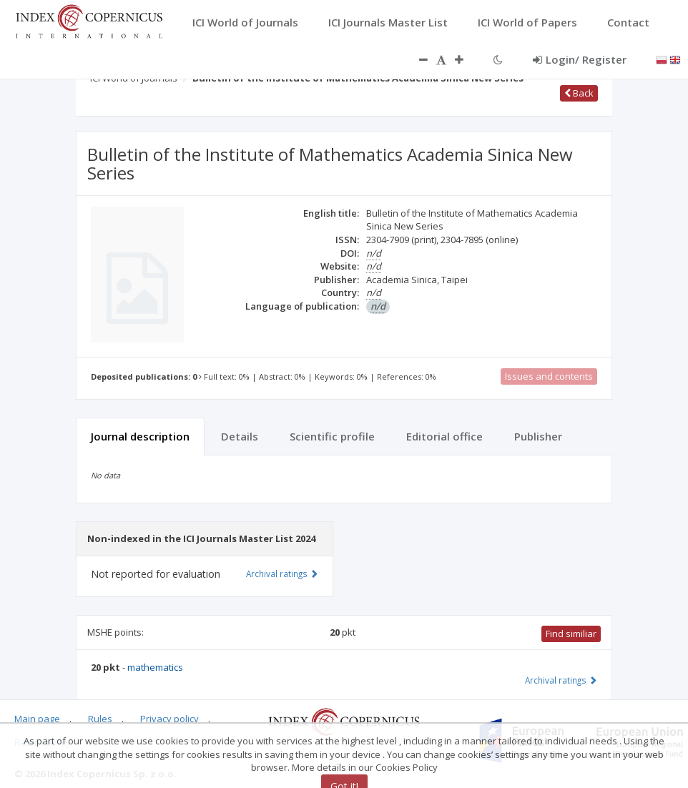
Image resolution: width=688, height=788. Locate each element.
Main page (37, 718)
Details (239, 436)
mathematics (155, 667)
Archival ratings (561, 680)
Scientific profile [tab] (332, 436)
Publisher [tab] (538, 436)
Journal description (140, 436)
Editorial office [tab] (444, 436)
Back (579, 93)
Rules (100, 718)
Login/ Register (579, 59)
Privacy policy (169, 718)
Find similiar (571, 633)
